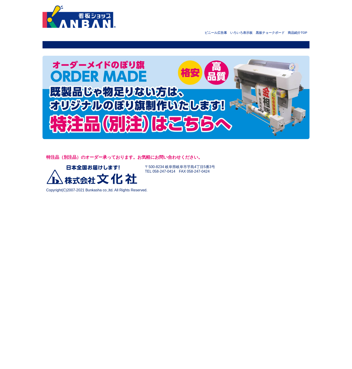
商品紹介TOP (297, 32)
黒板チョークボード (270, 32)
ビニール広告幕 (216, 32)
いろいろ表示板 (241, 32)
